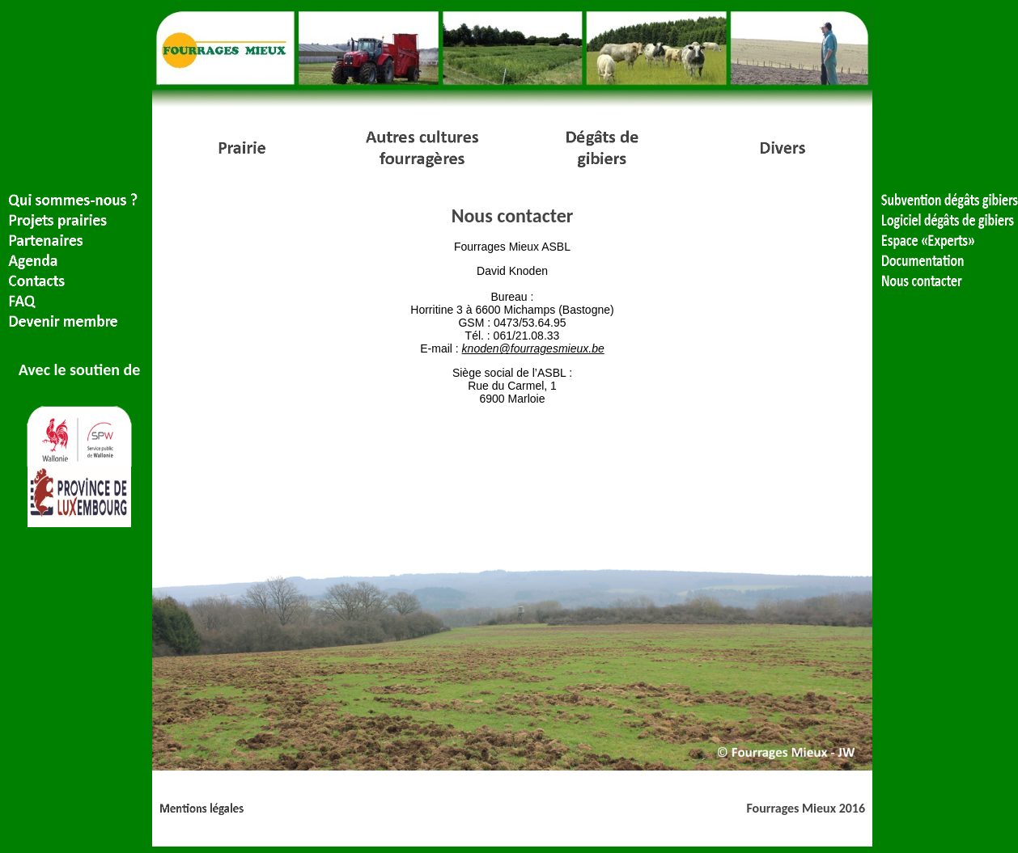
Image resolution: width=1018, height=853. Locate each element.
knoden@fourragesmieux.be (533, 348)
